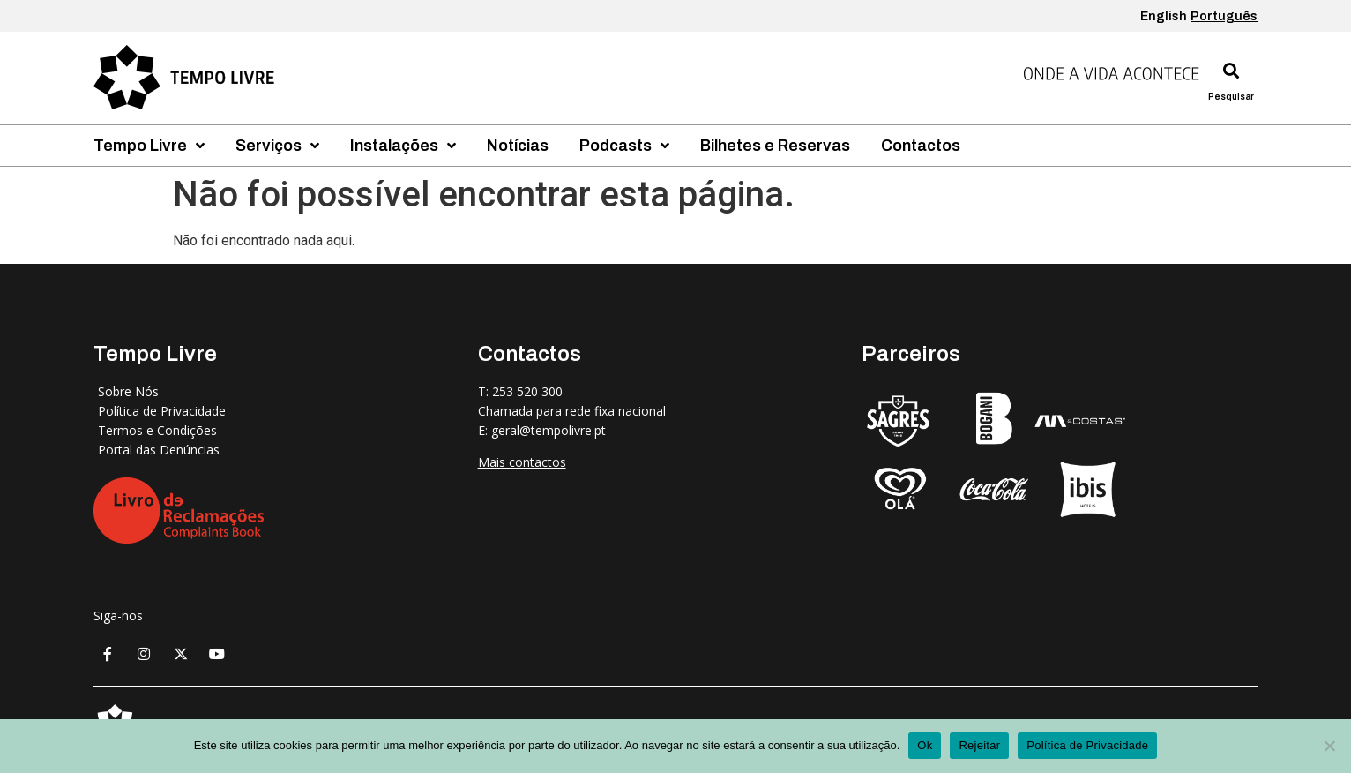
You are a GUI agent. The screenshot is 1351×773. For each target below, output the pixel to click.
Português (1224, 16)
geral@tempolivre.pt (548, 430)
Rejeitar (979, 745)
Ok (924, 745)
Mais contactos (522, 462)
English (1163, 16)
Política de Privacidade (1087, 745)
